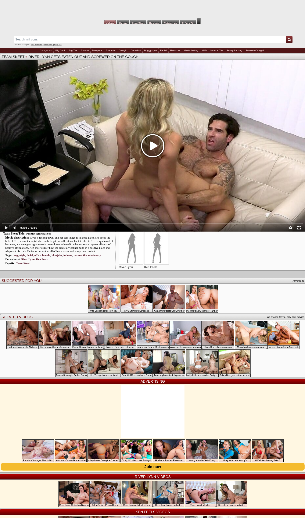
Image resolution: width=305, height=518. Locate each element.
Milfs (204, 50)
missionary (94, 255)
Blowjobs (97, 50)
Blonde (85, 50)
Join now (152, 467)
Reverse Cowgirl (255, 50)
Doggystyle (150, 50)
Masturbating (191, 50)
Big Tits (73, 50)
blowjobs (56, 255)
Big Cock (60, 50)
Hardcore (175, 50)
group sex (57, 44)
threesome (47, 44)
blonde (46, 255)
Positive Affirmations (38, 233)
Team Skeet (13, 57)
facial (29, 255)
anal (32, 44)
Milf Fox (152, 9)
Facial (163, 50)
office (37, 255)
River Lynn (28, 259)
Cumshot (136, 50)
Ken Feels (42, 259)
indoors (68, 255)
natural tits (80, 255)
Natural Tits (217, 50)
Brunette (110, 50)
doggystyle (19, 255)
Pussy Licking (234, 50)
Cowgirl (123, 50)
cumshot (38, 44)
